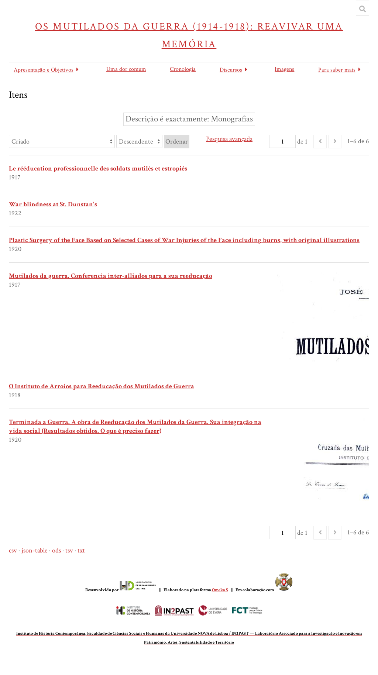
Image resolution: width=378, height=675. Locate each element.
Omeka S (220, 590)
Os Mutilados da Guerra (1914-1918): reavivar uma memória (189, 35)
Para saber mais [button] (336, 70)
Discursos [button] (231, 70)
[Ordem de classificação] (139, 141)
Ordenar (176, 141)
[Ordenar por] (62, 141)
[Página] (282, 141)
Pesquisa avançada (229, 139)
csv (13, 550)
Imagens (284, 69)
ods (56, 550)
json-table (34, 550)
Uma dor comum (126, 69)
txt (81, 550)
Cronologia (183, 69)
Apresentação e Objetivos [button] (43, 70)
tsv (69, 550)
